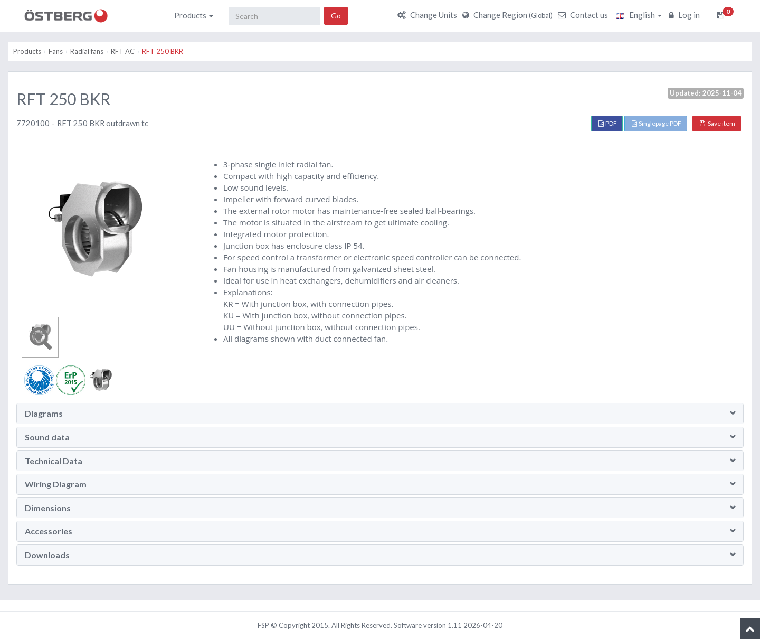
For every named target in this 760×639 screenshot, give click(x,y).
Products (193, 15)
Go (336, 15)
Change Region (509, 15)
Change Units (428, 15)
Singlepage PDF (656, 123)
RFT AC (123, 51)
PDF (607, 123)
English (639, 15)
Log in (685, 15)
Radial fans (86, 51)
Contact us (584, 15)
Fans (56, 51)
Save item (717, 123)
